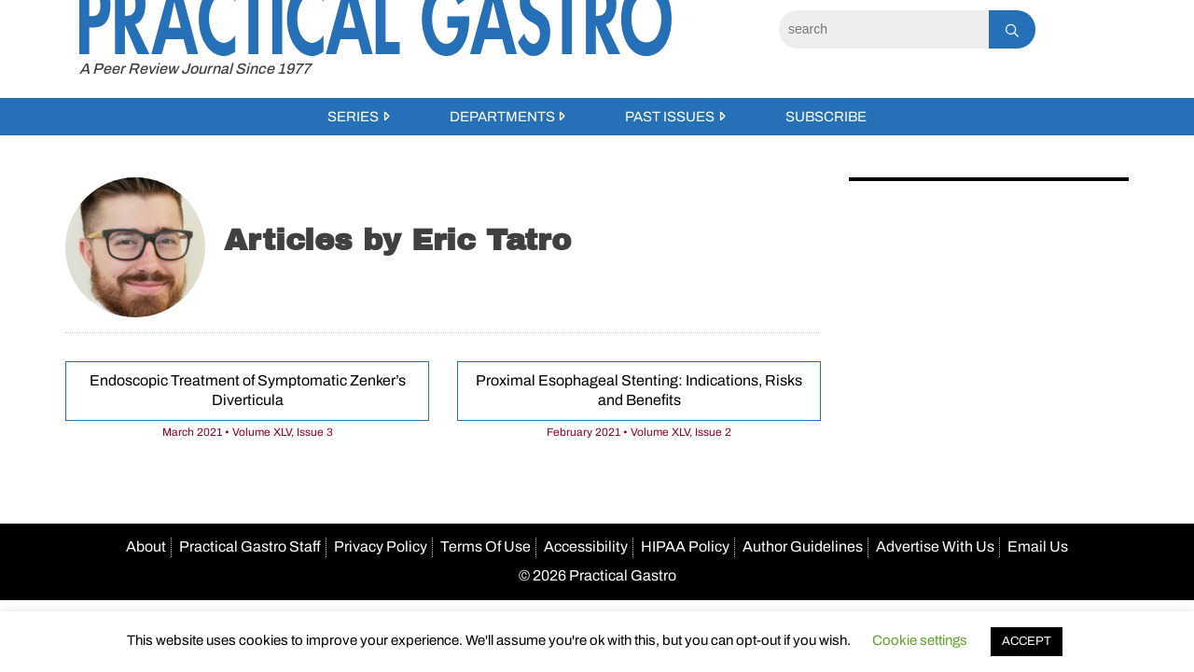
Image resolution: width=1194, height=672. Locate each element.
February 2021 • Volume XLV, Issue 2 (639, 432)
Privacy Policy (380, 546)
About (146, 546)
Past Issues (670, 116)
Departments (502, 116)
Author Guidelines (803, 546)
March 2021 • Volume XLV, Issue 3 (247, 432)
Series (353, 116)
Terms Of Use (485, 546)
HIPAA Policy (685, 546)
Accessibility (586, 546)
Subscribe (826, 116)
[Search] (884, 29)
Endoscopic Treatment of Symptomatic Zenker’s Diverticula (248, 390)
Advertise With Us (935, 546)
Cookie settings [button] (919, 640)
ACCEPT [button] (1026, 641)
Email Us (1037, 546)
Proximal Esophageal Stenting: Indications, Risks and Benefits (639, 390)
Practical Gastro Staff (250, 546)
